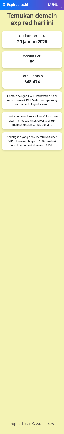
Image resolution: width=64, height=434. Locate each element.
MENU (53, 4)
